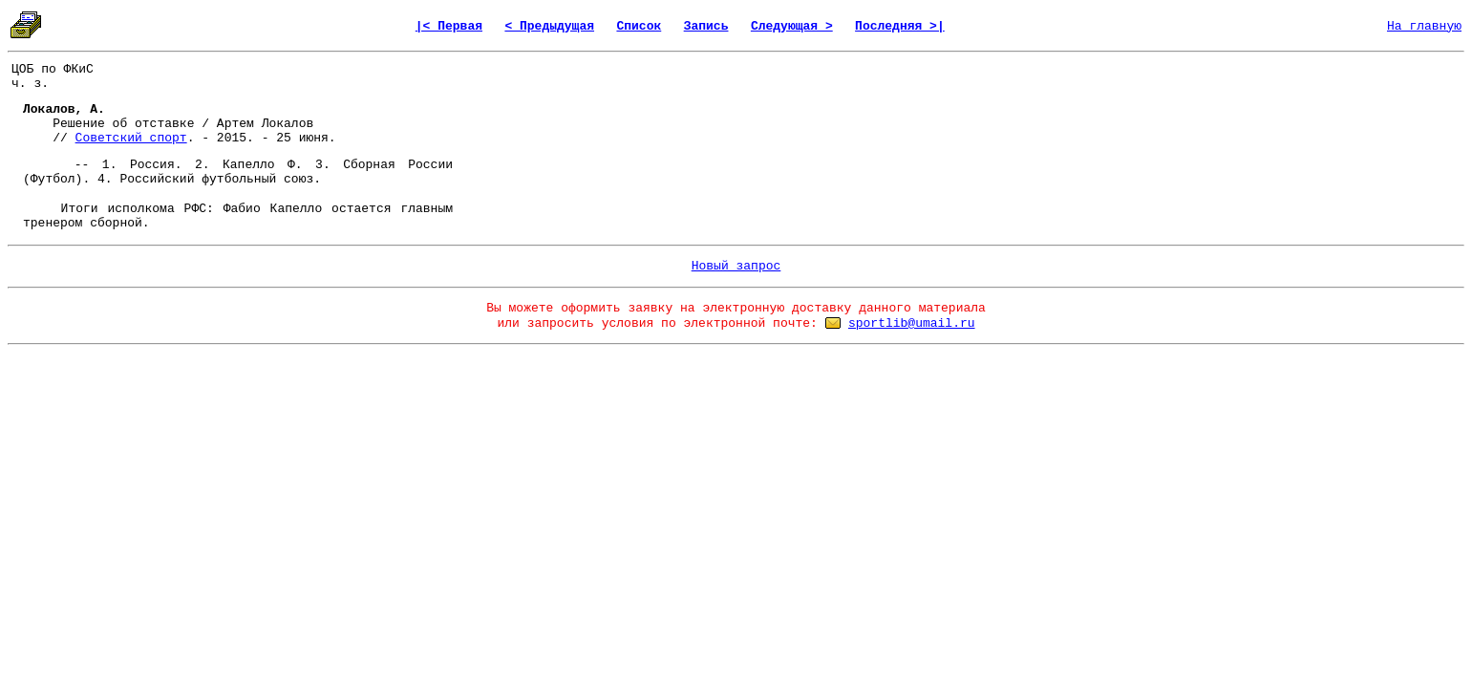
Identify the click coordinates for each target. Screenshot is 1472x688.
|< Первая (449, 26)
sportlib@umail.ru (911, 323)
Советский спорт (131, 138)
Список (638, 26)
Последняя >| (900, 26)
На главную (1424, 26)
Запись (706, 26)
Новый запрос (736, 266)
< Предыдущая (549, 26)
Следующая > (792, 26)
